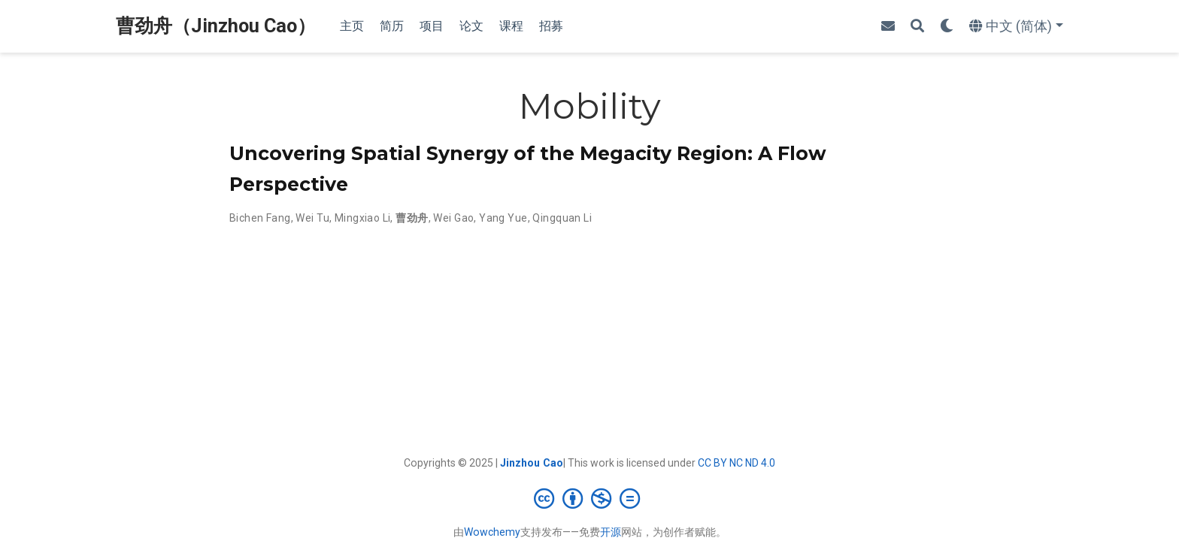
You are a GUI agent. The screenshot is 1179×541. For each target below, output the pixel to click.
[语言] (1016, 26)
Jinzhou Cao (531, 463)
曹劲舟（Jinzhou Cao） (216, 26)
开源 (610, 532)
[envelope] (888, 26)
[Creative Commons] (590, 498)
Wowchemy (492, 532)
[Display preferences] (946, 26)
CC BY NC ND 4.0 (736, 463)
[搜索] (917, 26)
